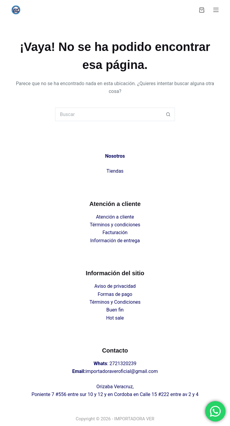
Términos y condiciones (115, 225)
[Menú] (216, 10)
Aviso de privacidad (115, 286)
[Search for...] (108, 114)
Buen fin (115, 310)
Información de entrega (115, 240)
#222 (163, 394)
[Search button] (168, 114)
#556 (60, 394)
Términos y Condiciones (115, 302)
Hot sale (115, 318)
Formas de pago (115, 294)
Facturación (115, 232)
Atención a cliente (115, 217)
